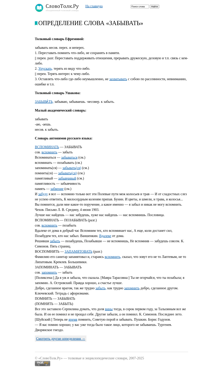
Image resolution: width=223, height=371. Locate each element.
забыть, (100, 288)
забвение (56, 189)
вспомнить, (113, 257)
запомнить (49, 272)
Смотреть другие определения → (60, 339)
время (72, 319)
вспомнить (49, 152)
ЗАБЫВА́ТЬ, (44, 102)
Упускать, (45, 68)
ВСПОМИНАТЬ (47, 147)
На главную (94, 6)
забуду (43, 194)
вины (109, 309)
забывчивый (67, 178)
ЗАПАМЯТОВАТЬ (78, 251)
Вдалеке (105, 236)
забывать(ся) (72, 168)
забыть (55, 241)
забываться (69, 157)
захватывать (118, 79)
